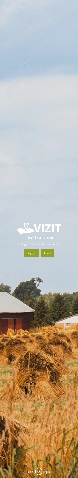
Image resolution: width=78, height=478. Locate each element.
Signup (31, 253)
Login (47, 253)
